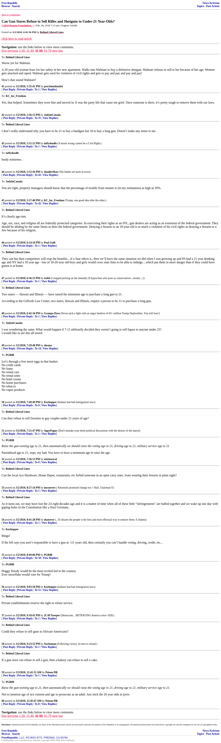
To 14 (38, 348)
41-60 (39, 50)
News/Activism (211, 3)
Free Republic (10, 3)
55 (3, 554)
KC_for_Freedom (54, 200)
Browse (6, 6)
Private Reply (25, 89)
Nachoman (50, 643)
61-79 (47, 50)
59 (3, 672)
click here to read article (17, 38)
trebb (47, 278)
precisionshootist (53, 86)
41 (3, 86)
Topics (200, 6)
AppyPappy (50, 430)
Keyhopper (50, 402)
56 (3, 586)
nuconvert (49, 487)
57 (3, 615)
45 (3, 200)
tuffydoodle (50, 143)
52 (3, 459)
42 (3, 114)
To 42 (38, 203)
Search (16, 6)
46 (3, 242)
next (55, 50)
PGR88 (48, 554)
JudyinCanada (52, 114)
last (60, 50)
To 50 (38, 558)
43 (3, 143)
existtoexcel (50, 459)
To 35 (38, 118)
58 (3, 643)
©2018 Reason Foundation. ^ (18, 25)
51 (3, 430)
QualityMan (51, 171)
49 (3, 345)
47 (3, 278)
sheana (48, 345)
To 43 (38, 175)
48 (3, 313)
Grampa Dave (52, 313)
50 (3, 402)
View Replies (48, 89)
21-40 (30, 50)
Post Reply (9, 89)
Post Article (212, 6)
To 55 (38, 590)
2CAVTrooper (52, 615)
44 (3, 171)
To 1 (37, 89)
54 (3, 519)
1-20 (22, 50)
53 (3, 487)
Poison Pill (51, 672)
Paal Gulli (49, 242)
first (4, 50)
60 (3, 700)
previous (12, 50)
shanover (49, 519)
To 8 (37, 405)
